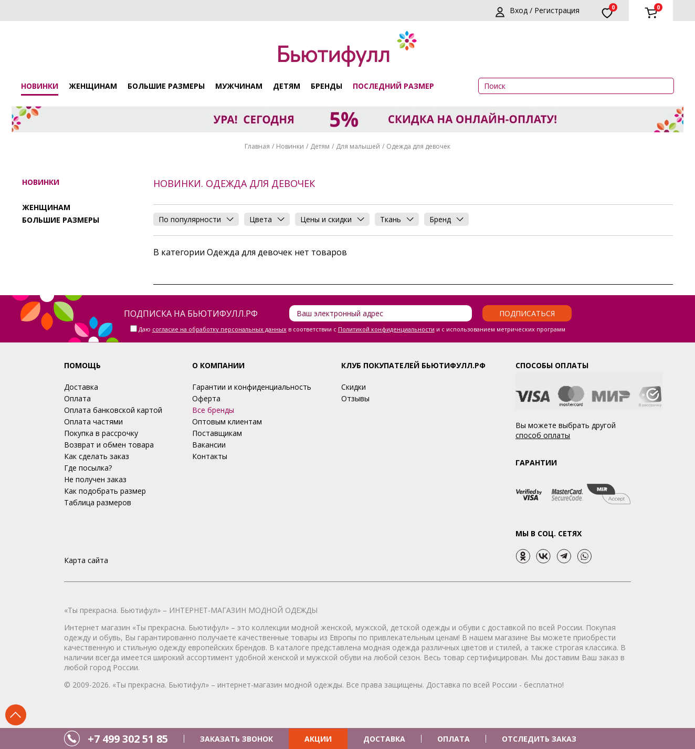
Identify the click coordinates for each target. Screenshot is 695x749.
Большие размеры (166, 86)
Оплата (77, 398)
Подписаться (527, 313)
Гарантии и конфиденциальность (251, 387)
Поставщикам (217, 433)
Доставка (81, 387)
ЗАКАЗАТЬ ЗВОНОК (236, 739)
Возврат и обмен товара (109, 445)
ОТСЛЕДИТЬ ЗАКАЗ (539, 739)
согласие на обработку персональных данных (219, 329)
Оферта (206, 398)
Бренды (326, 86)
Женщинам (93, 86)
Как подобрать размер (105, 491)
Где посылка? (88, 468)
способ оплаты (542, 435)
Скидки (353, 387)
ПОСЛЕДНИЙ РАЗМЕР (393, 86)
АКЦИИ (318, 739)
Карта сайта (86, 560)
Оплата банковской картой (113, 410)
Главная (257, 146)
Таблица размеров (97, 502)
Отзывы (355, 398)
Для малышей (358, 146)
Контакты (209, 456)
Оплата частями (93, 421)
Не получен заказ (95, 479)
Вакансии (209, 445)
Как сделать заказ (96, 456)
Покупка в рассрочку (101, 433)
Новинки (39, 86)
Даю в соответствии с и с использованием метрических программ (352, 329)
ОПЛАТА (453, 739)
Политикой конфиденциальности (386, 329)
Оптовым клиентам (227, 421)
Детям (286, 86)
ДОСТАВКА (384, 739)
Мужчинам (238, 86)
